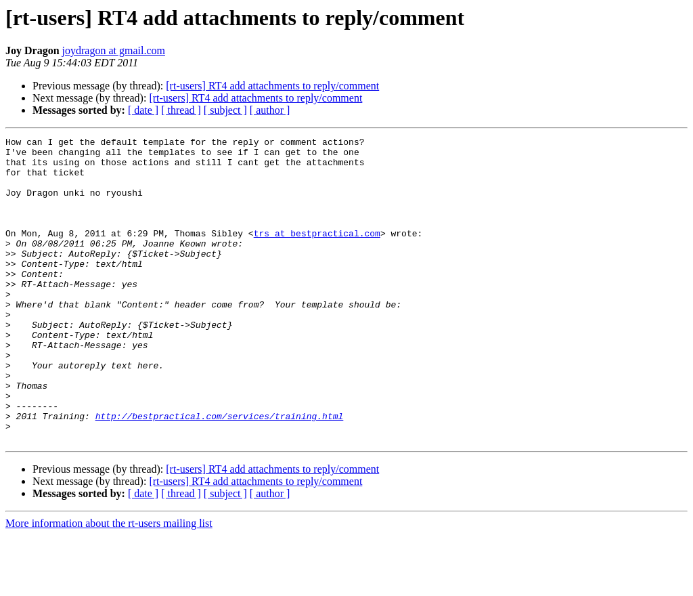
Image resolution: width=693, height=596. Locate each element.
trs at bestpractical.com (317, 253)
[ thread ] (181, 110)
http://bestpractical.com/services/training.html (219, 473)
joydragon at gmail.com (113, 50)
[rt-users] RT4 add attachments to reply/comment (272, 85)
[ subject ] (225, 110)
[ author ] (270, 110)
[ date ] (143, 110)
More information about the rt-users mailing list (109, 584)
